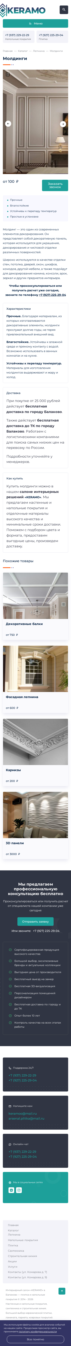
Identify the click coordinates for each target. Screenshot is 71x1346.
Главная (13, 1225)
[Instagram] (19, 1190)
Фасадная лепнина (22, 697)
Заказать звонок (55, 185)
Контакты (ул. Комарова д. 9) (27, 1277)
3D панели (15, 843)
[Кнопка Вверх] (62, 1291)
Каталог (13, 1230)
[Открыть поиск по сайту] (64, 10)
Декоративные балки (24, 624)
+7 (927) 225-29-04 (51, 35)
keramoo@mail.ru (23, 1113)
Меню (36, 23)
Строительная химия (22, 1256)
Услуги (12, 1266)
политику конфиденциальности (38, 1331)
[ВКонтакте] (11, 1190)
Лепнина (14, 1234)
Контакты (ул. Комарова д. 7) (27, 1271)
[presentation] (8, 124)
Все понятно (35, 1339)
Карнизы (13, 770)
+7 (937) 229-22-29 (17, 35)
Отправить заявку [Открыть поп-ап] (35, 921)
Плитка (13, 1245)
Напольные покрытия (23, 1240)
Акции (12, 1261)
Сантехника (16, 1250)
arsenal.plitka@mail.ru (26, 1118)
